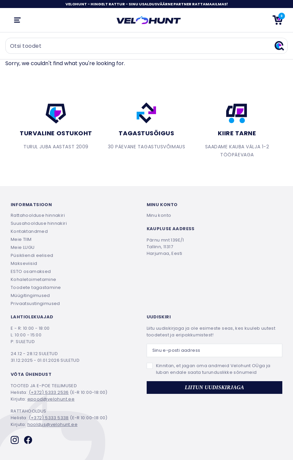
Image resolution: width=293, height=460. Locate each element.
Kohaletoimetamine (33, 279)
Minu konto (159, 215)
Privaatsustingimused (35, 303)
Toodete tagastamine (36, 287)
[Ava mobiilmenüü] (17, 20)
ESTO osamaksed (31, 271)
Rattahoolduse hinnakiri (38, 215)
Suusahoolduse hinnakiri (39, 223)
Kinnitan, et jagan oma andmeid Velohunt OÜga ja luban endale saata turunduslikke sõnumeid (213, 368)
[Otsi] (279, 45)
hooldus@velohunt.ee (52, 424)
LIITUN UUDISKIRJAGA (214, 387)
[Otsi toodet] (146, 46)
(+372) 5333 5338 (49, 418)
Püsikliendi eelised (32, 255)
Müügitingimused (30, 295)
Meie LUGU (23, 247)
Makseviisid (24, 263)
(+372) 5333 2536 (49, 392)
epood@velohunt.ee (51, 399)
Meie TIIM (21, 239)
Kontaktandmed (29, 231)
